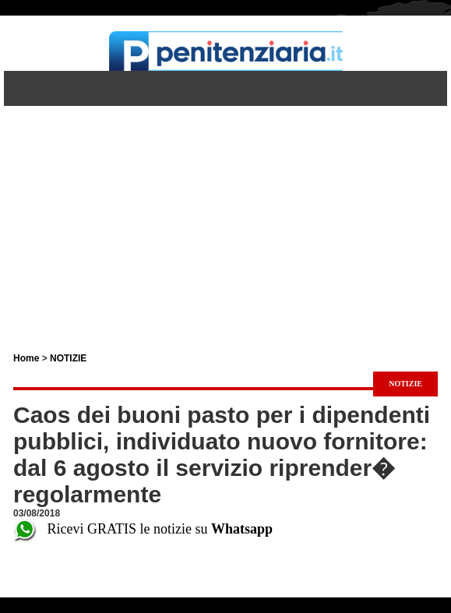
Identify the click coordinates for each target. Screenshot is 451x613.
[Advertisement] (225, 215)
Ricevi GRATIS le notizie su (143, 529)
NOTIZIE (68, 358)
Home (26, 358)
